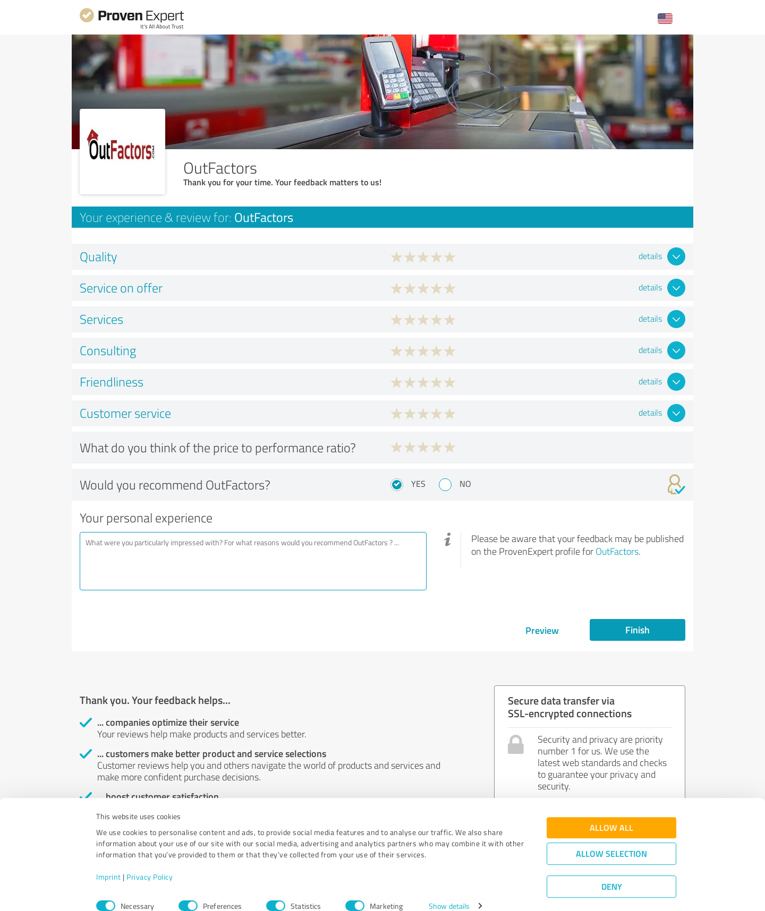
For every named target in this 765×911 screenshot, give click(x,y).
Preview (542, 630)
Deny (611, 871)
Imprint (108, 861)
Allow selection (611, 838)
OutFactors (617, 551)
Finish (637, 630)
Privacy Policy (149, 861)
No (465, 483)
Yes (418, 483)
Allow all (611, 812)
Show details (449, 891)
